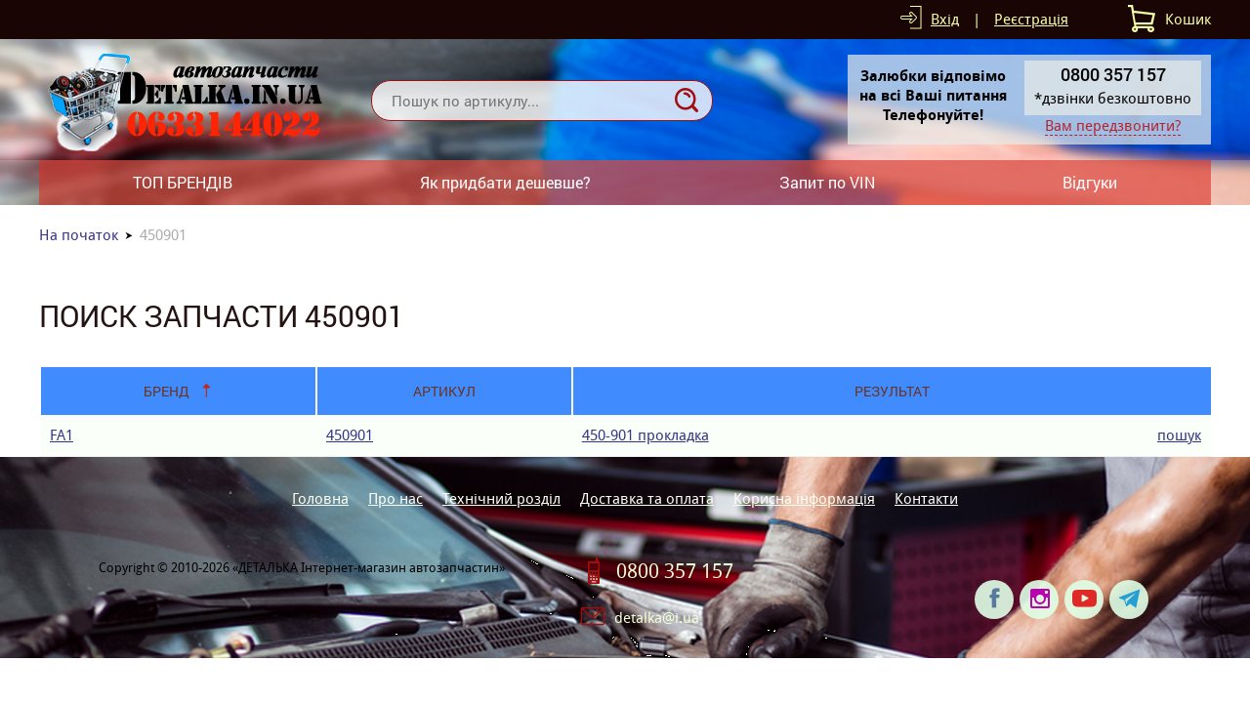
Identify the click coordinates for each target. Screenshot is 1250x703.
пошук (1179, 435)
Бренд (166, 391)
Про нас (395, 498)
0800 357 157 (674, 571)
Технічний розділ (501, 498)
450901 (349, 435)
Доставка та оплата (647, 498)
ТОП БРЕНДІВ (182, 182)
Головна (320, 498)
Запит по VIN (827, 182)
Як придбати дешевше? (505, 182)
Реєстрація (1031, 19)
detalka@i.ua (656, 617)
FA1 (61, 435)
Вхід (945, 19)
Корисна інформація (804, 498)
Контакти (926, 498)
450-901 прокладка (645, 435)
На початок (78, 235)
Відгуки (1089, 182)
